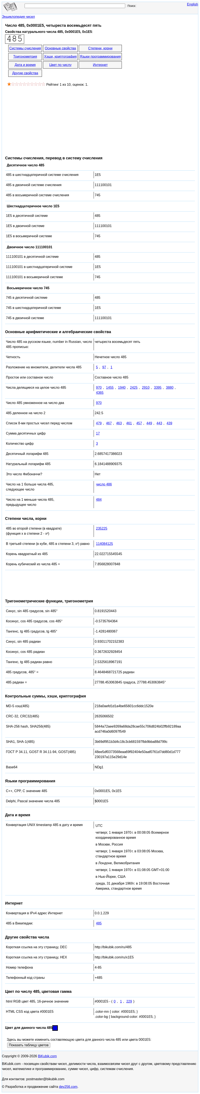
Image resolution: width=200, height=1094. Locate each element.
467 (109, 423)
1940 (122, 387)
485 (99, 923)
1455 (110, 387)
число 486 (104, 484)
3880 (170, 387)
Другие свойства (25, 73)
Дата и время (25, 65)
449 (149, 423)
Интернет (100, 65)
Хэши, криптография (60, 56)
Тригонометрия (25, 56)
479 (99, 423)
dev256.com (68, 1086)
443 (159, 423)
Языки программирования (100, 56)
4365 (100, 392)
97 (104, 367)
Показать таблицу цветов (29, 1045)
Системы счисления (25, 48)
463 (119, 423)
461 (129, 423)
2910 (146, 387)
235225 (101, 528)
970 (99, 387)
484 (99, 499)
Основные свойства (60, 48)
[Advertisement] (40, 119)
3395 (158, 387)
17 (98, 433)
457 (139, 423)
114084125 (104, 544)
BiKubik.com (47, 1056)
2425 (134, 387)
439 (169, 423)
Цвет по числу (60, 65)
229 (129, 1001)
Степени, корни (100, 48)
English (192, 4)
